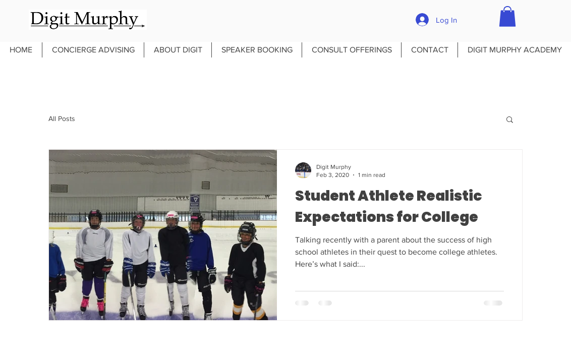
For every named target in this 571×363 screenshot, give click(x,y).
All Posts (61, 118)
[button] (507, 16)
